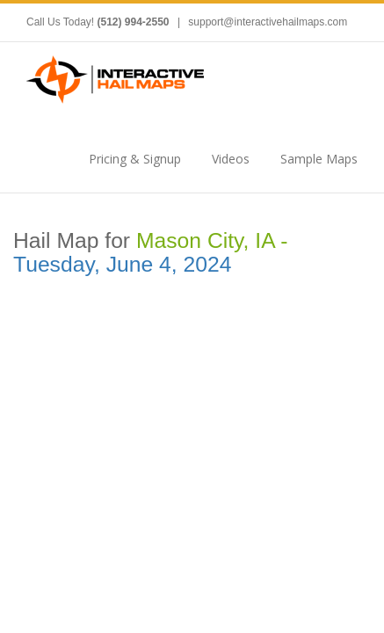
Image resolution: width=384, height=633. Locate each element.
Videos (231, 158)
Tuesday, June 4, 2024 (122, 264)
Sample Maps (319, 158)
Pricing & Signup (135, 158)
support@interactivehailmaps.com (267, 22)
